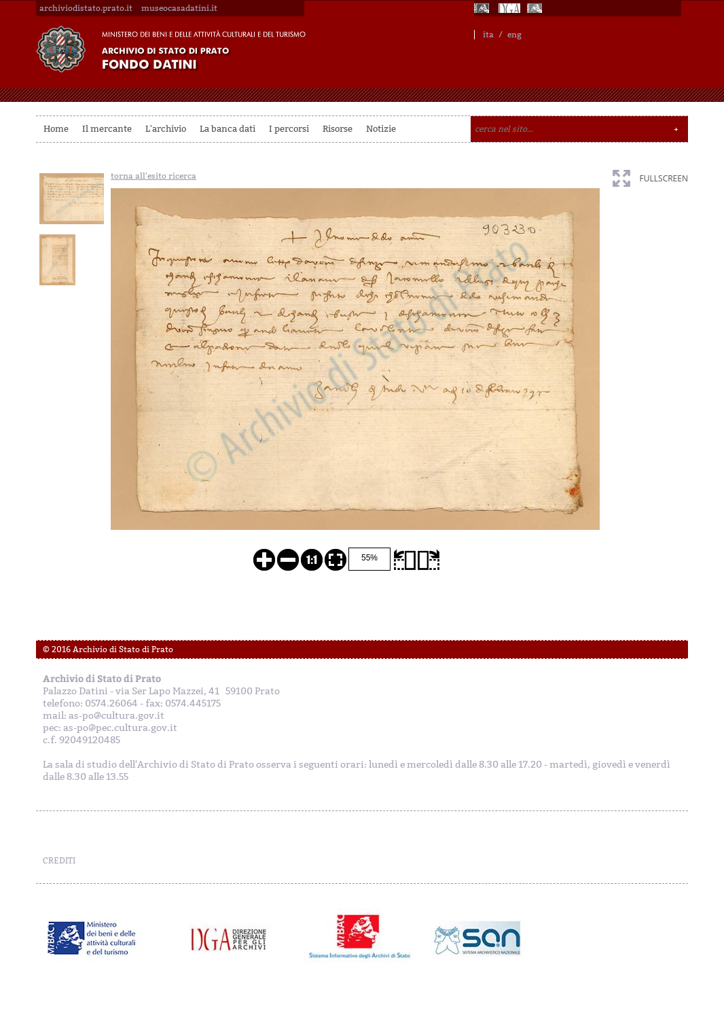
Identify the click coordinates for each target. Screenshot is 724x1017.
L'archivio (165, 129)
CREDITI (59, 861)
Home (56, 129)
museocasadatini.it (179, 8)
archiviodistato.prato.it (85, 8)
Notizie (381, 129)
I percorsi (289, 129)
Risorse (337, 129)
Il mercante (107, 129)
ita (488, 34)
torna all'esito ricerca (153, 176)
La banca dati (227, 129)
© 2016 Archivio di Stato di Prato (108, 649)
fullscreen (664, 178)
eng (514, 34)
